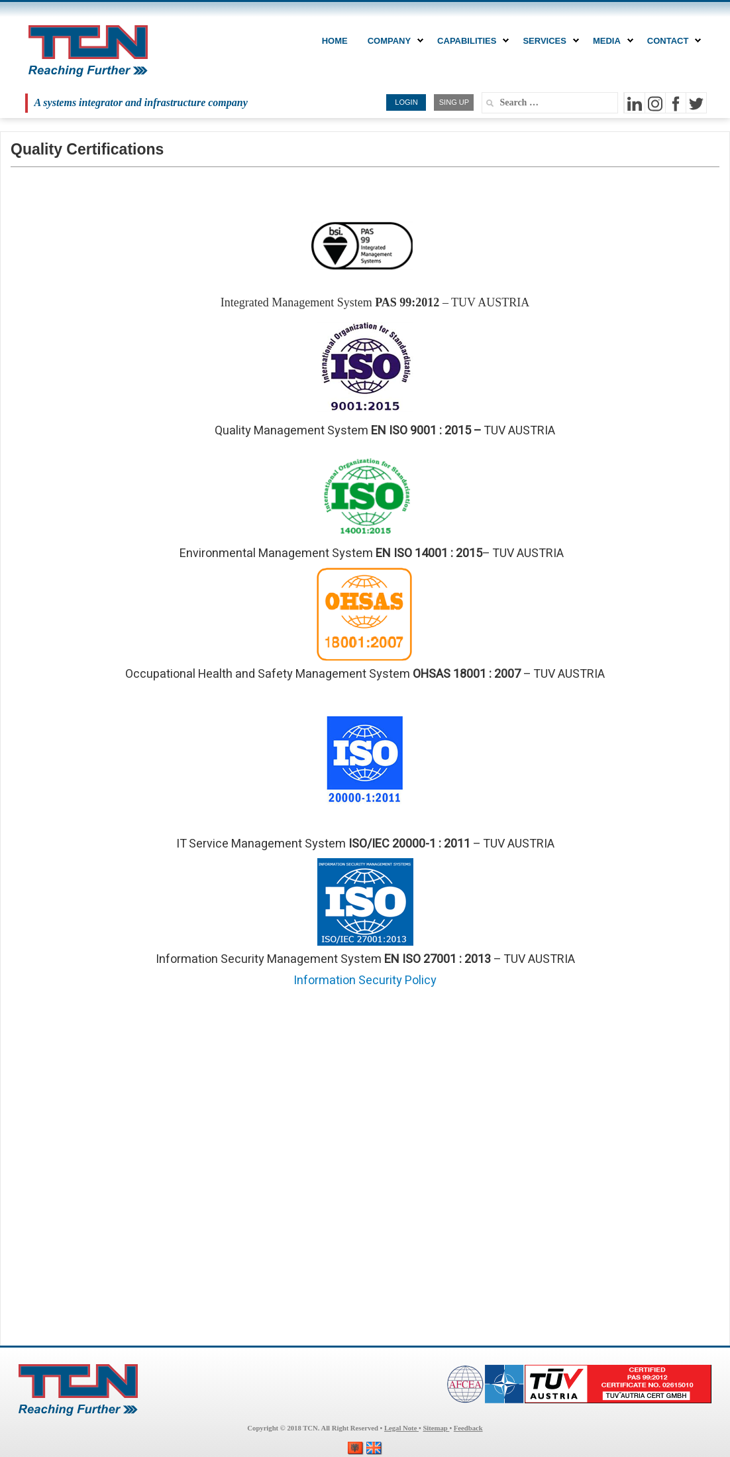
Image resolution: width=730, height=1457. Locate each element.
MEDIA (610, 41)
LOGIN (406, 102)
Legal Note (401, 1428)
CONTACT (671, 41)
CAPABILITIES (470, 41)
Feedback (468, 1428)
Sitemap (436, 1428)
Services (548, 41)
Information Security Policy (365, 980)
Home (335, 41)
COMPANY (392, 41)
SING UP (454, 102)
